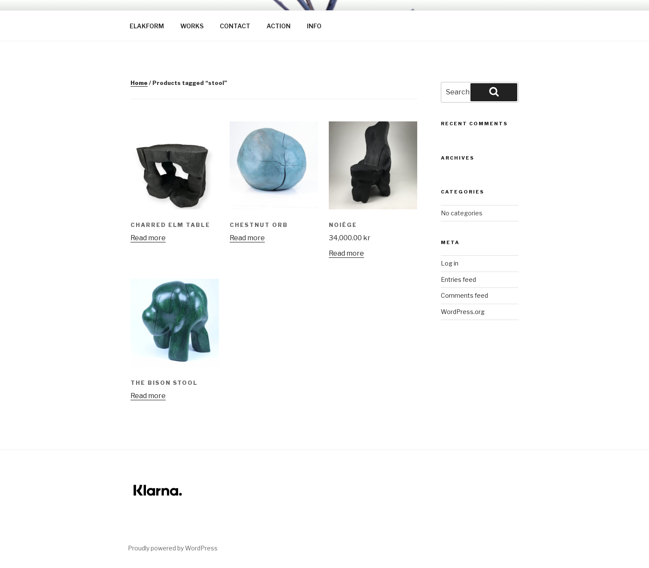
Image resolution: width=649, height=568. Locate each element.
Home (139, 82)
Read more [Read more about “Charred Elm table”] (148, 238)
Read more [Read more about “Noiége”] (346, 253)
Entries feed (458, 279)
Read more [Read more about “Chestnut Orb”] (247, 238)
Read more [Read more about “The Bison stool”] (148, 396)
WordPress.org (463, 311)
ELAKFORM (147, 26)
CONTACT (235, 26)
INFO (314, 26)
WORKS (191, 26)
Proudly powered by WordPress (173, 548)
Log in (449, 263)
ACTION (279, 26)
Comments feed (464, 295)
